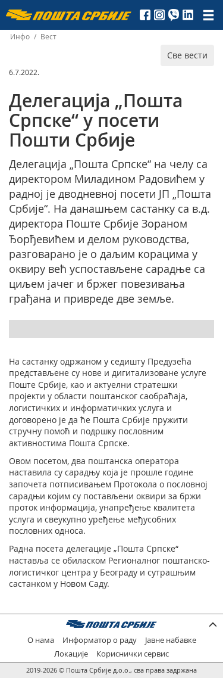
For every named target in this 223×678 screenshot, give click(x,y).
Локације (71, 654)
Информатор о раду (99, 640)
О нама (40, 640)
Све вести (187, 55)
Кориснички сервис (132, 654)
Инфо (20, 37)
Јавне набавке (170, 640)
